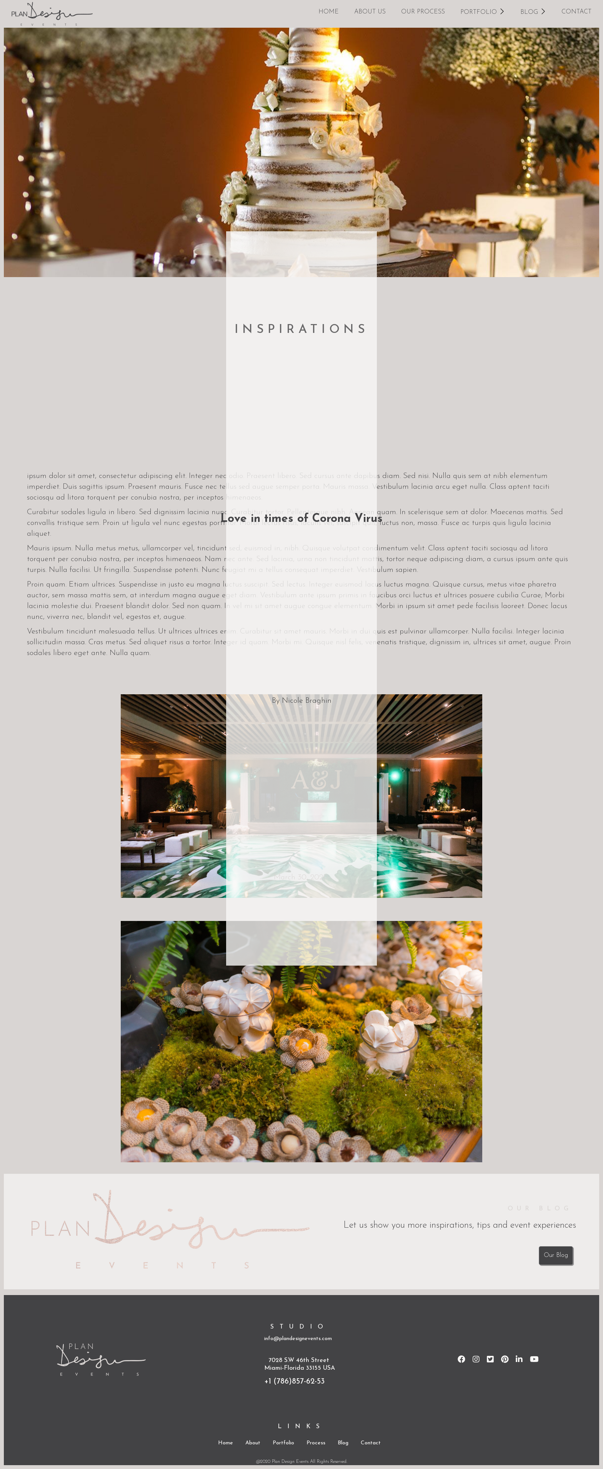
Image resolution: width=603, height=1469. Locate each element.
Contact (371, 1443)
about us (370, 12)
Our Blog (556, 1255)
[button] (483, 11)
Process (315, 1443)
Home (225, 1443)
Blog (343, 1443)
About (252, 1443)
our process (423, 12)
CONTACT (576, 12)
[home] (52, 14)
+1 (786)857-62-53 (294, 1381)
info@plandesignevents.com (298, 1339)
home (328, 12)
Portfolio (283, 1443)
